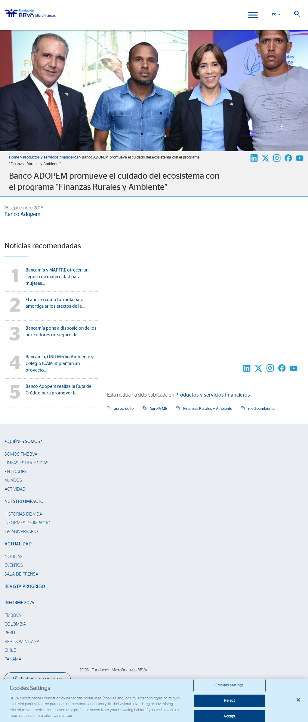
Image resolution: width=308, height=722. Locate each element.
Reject (229, 701)
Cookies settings (229, 686)
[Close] (298, 700)
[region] (154, 700)
